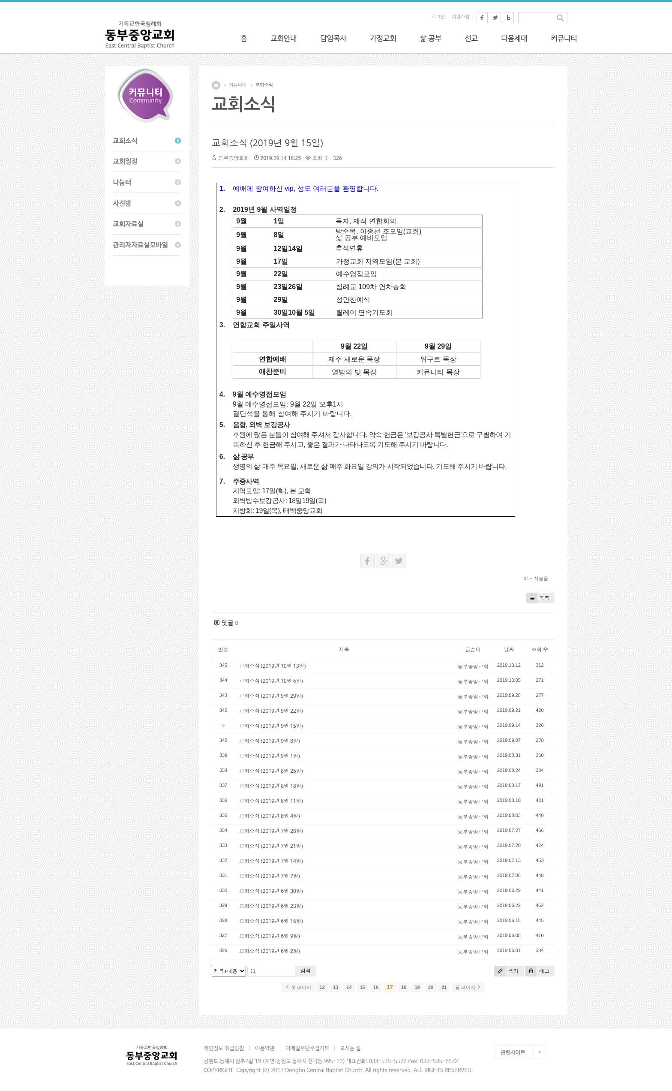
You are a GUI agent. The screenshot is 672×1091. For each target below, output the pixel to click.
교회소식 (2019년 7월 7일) (269, 876)
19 (417, 987)
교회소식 (264, 85)
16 (375, 987)
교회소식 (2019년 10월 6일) (271, 680)
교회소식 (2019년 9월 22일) (271, 710)
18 (403, 987)
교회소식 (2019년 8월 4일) (269, 816)
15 (362, 987)
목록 (537, 598)
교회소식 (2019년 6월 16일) (271, 921)
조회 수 (539, 649)
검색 (305, 970)
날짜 (509, 649)
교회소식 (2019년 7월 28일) (271, 831)
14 (348, 987)
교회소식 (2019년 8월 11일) (271, 801)
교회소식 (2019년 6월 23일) (271, 906)
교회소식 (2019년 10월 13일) (272, 665)
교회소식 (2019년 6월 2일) (269, 951)
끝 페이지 (468, 987)
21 (444, 987)
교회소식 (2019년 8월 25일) (271, 771)
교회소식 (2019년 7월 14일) (271, 861)
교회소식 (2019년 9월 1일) (269, 755)
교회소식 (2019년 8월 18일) (271, 786)
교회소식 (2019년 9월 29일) (271, 695)
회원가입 (460, 17)
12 (322, 987)
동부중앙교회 (233, 158)
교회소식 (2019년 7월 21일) (271, 846)
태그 (537, 971)
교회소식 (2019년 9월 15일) (267, 143)
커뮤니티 (237, 85)
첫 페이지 (298, 987)
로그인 (438, 17)
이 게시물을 (535, 578)
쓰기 (506, 971)
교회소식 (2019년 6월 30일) (271, 891)
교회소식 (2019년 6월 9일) (269, 936)
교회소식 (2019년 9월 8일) (269, 740)
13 (335, 987)
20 (430, 987)
